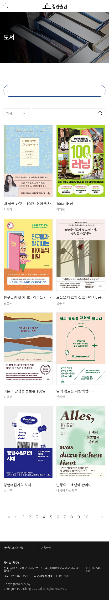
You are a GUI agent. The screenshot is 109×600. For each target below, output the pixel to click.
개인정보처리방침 (14, 548)
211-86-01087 (62, 576)
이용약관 (46, 548)
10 (86, 517)
